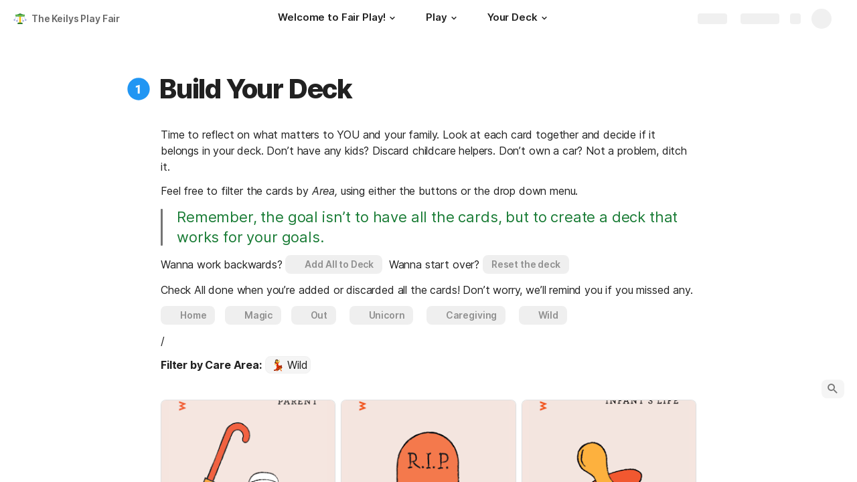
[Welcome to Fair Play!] (338, 18)
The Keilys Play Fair (75, 18)
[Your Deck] (519, 18)
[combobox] (288, 365)
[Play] (442, 18)
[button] (392, 18)
